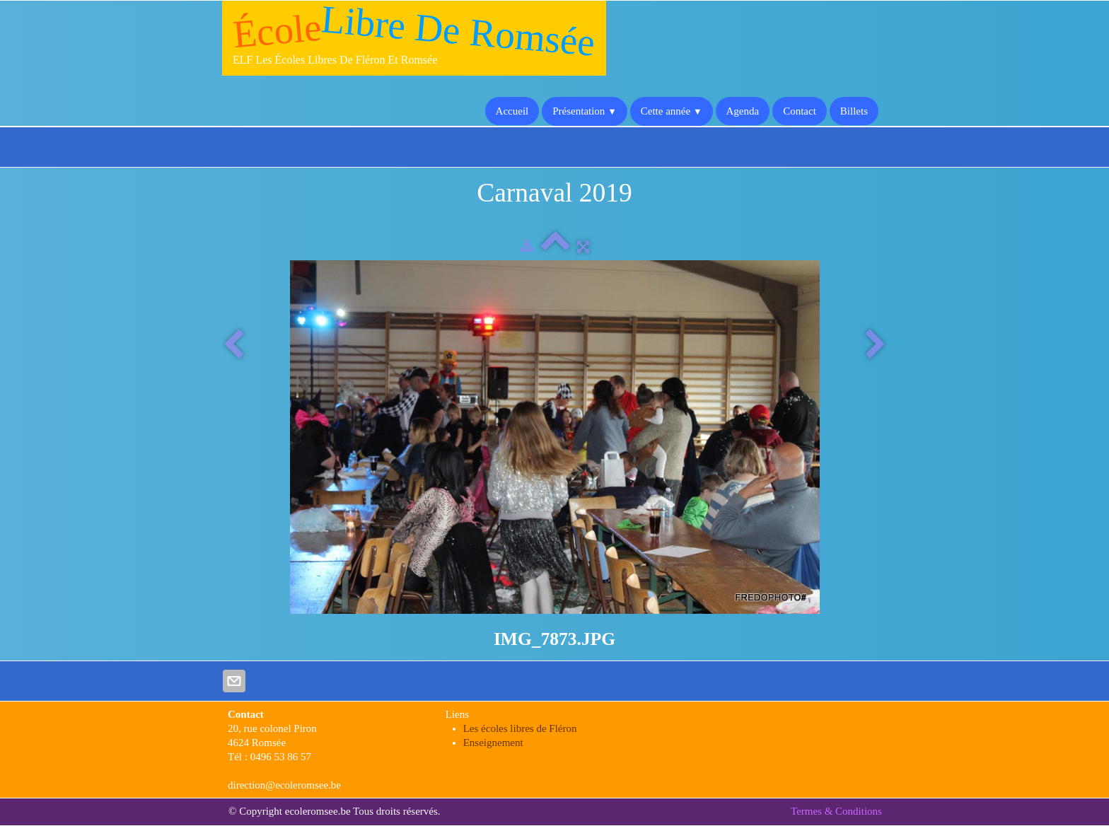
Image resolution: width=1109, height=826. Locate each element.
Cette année (671, 111)
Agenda (743, 111)
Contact (799, 111)
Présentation (584, 111)
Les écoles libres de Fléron (520, 728)
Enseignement (493, 742)
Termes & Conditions (836, 811)
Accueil (512, 111)
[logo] (414, 38)
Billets (854, 111)
